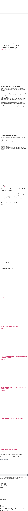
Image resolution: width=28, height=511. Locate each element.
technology (19, 478)
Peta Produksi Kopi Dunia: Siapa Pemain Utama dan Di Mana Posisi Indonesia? (13, 448)
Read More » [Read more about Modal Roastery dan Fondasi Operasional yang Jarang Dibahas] (3, 390)
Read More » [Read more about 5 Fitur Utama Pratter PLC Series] (3, 328)
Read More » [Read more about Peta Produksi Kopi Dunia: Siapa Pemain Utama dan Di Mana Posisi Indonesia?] (3, 451)
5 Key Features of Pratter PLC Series (10, 297)
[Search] (27, 475)
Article (1, 492)
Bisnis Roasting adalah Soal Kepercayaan (12, 418)
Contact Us (2, 493)
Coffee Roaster (2, 477)
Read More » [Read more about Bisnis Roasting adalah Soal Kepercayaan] (3, 420)
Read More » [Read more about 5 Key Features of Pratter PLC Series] (3, 298)
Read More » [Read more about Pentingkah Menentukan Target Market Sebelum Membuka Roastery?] (3, 359)
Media (1, 490)
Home (1, 43)
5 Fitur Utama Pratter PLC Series (9, 326)
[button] (14, 13)
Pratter (2, 192)
